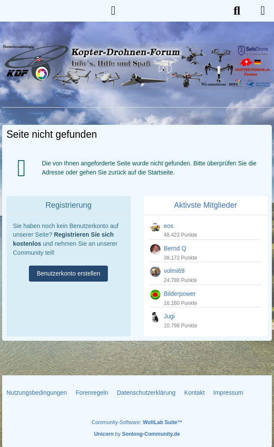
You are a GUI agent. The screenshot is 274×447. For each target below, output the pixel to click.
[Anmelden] (113, 11)
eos (169, 225)
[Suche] (237, 10)
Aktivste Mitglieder (205, 205)
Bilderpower (180, 293)
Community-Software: (136, 422)
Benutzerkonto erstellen (68, 273)
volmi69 (174, 270)
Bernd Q (175, 248)
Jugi (169, 316)
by (137, 434)
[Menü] (262, 10)
